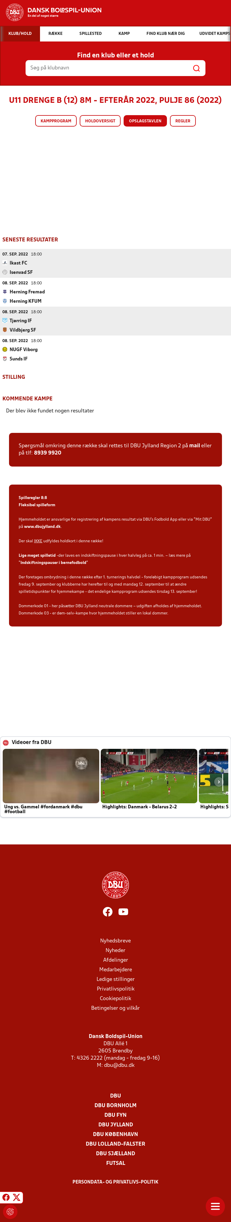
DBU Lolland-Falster (115, 1144)
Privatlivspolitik (115, 988)
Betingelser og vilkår (115, 1008)
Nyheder (115, 950)
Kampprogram (56, 121)
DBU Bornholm (115, 1105)
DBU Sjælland (115, 1153)
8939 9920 (47, 452)
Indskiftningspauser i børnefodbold (53, 563)
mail (194, 445)
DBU (115, 1095)
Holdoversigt (100, 121)
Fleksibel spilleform (37, 505)
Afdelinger (115, 960)
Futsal (115, 1163)
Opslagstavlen (145, 121)
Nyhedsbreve (115, 940)
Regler (182, 121)
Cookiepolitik (115, 998)
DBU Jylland (115, 1124)
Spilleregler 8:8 (33, 498)
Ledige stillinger (116, 979)
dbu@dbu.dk (119, 1065)
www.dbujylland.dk (42, 526)
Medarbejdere (115, 969)
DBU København (115, 1134)
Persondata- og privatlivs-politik (115, 1182)
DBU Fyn (115, 1115)
